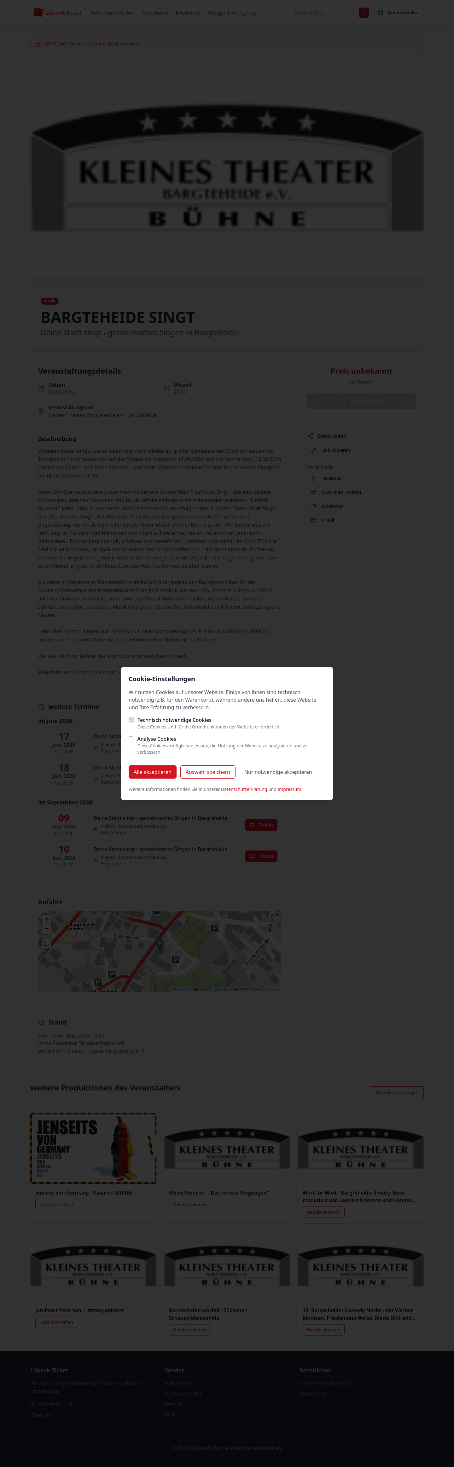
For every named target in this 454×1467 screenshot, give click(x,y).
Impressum (289, 789)
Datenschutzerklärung (244, 789)
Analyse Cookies (156, 738)
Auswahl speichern (208, 772)
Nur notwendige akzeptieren (278, 772)
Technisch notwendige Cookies (174, 719)
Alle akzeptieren (153, 772)
